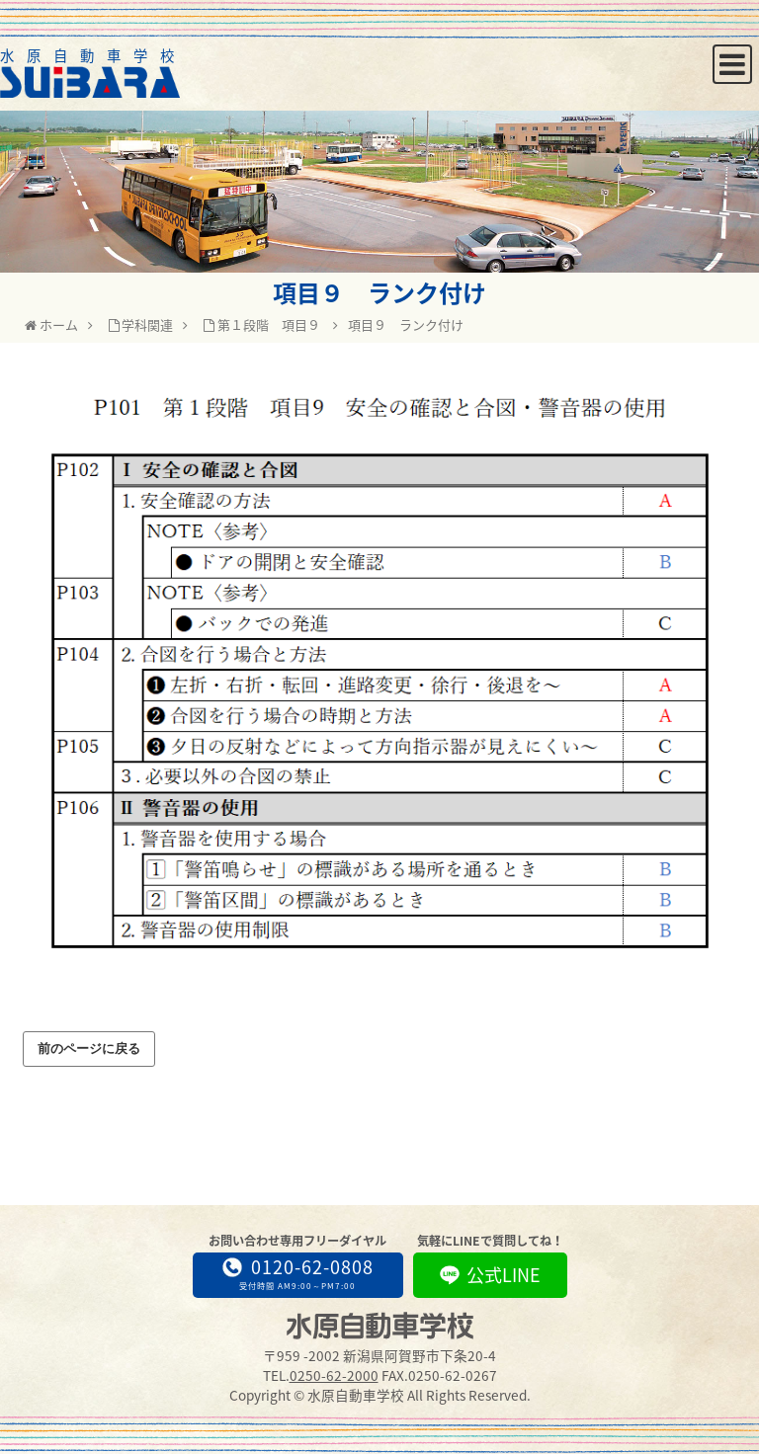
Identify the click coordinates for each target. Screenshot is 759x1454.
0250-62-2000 (334, 1375)
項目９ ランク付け (406, 324)
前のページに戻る (89, 1048)
